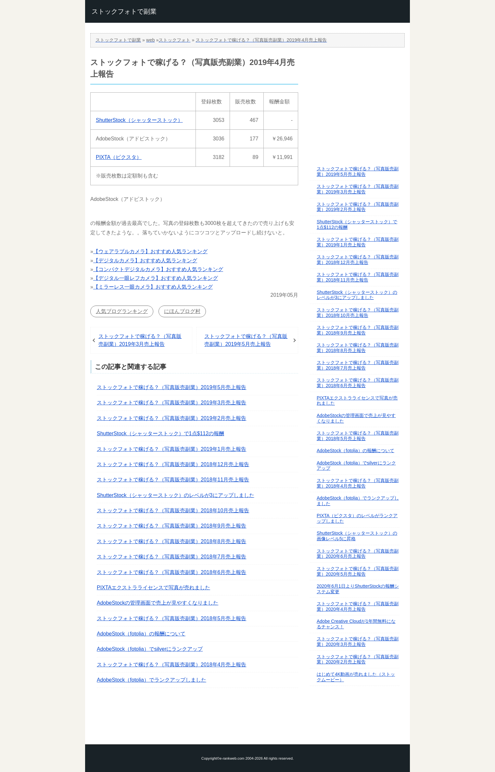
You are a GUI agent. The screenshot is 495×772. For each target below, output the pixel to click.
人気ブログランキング (122, 311)
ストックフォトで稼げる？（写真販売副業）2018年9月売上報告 (172, 526)
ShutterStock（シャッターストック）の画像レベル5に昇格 (357, 535)
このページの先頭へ (247, 725)
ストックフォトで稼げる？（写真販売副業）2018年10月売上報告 (173, 510)
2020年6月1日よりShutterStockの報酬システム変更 (358, 588)
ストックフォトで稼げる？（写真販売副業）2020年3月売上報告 (358, 641)
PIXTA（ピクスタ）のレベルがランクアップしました (357, 518)
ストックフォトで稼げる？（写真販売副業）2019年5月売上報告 (245, 340)
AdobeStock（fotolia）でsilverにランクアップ (150, 649)
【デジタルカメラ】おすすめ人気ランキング (145, 260)
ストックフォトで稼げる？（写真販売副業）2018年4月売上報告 (172, 664)
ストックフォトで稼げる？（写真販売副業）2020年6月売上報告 (358, 553)
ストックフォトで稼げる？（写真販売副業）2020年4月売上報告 (358, 606)
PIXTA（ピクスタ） (119, 157)
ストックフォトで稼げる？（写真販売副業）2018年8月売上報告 (172, 541)
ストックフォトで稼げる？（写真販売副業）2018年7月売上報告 (172, 556)
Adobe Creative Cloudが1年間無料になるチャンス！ (356, 624)
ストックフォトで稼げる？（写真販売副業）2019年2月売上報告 (172, 418)
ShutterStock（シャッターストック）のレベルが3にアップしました (175, 495)
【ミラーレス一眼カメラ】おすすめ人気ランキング (153, 287)
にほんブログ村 (182, 311)
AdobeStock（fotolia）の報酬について (141, 633)
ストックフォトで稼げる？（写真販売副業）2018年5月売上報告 (172, 618)
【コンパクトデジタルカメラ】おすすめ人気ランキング (158, 269)
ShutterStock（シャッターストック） (139, 120)
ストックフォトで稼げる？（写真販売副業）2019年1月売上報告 (172, 449)
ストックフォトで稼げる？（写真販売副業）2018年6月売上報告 (172, 572)
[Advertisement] (356, 97)
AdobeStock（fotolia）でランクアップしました (151, 680)
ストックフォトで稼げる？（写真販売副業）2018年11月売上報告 (173, 479)
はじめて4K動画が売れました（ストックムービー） (356, 677)
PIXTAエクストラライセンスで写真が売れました (153, 587)
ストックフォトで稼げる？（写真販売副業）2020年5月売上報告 (358, 571)
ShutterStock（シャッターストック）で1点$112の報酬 (160, 433)
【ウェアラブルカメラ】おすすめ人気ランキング (150, 251)
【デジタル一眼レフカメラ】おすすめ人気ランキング (155, 278)
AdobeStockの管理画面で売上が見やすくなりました (157, 603)
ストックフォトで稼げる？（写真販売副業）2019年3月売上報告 (140, 340)
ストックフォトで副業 (124, 11)
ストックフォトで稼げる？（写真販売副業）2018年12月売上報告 (173, 464)
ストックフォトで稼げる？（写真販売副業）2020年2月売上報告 (358, 659)
